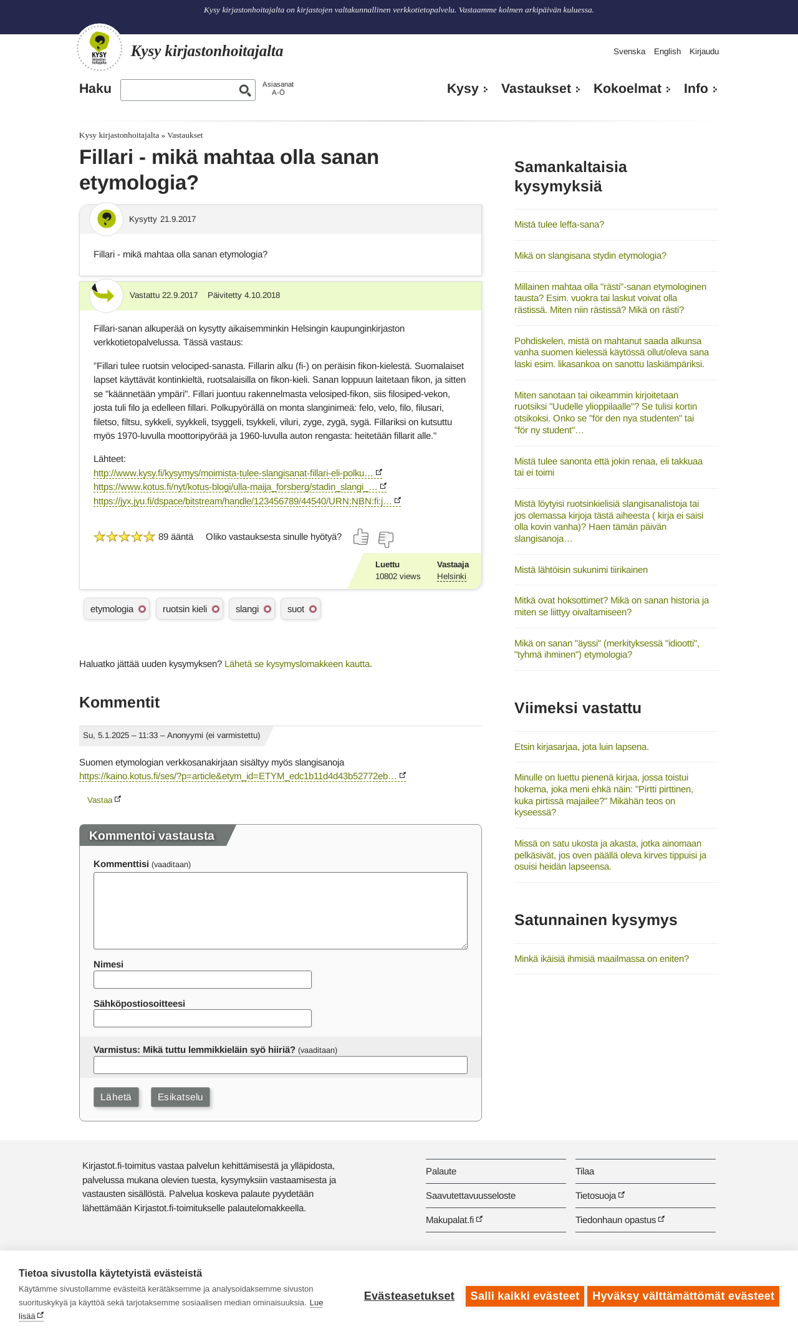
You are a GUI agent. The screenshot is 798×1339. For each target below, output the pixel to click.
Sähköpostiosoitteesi (139, 1003)
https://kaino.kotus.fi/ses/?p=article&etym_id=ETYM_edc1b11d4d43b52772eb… (238, 775)
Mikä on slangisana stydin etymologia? (590, 255)
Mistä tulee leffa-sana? (559, 224)
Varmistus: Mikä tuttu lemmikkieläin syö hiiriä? (195, 1049)
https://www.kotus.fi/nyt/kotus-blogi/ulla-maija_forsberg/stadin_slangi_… (236, 486)
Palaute (441, 1171)
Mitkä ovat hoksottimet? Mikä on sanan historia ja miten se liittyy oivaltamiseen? (611, 606)
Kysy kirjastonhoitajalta (119, 135)
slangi (247, 608)
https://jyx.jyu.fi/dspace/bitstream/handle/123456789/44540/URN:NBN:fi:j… (243, 501)
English (667, 51)
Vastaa (99, 800)
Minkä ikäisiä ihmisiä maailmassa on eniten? (601, 958)
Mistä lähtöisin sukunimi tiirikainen (581, 569)
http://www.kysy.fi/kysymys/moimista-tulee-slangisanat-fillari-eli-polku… (233, 473)
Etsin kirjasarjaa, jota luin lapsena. (581, 746)
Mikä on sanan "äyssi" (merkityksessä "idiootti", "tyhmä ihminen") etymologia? (606, 649)
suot (295, 608)
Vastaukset (536, 88)
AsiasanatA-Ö (278, 88)
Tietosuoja (595, 1195)
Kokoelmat (627, 88)
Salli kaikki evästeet (522, 1295)
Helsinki (451, 576)
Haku (95, 88)
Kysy (463, 88)
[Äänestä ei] (385, 540)
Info (696, 88)
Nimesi (108, 964)
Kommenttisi (121, 863)
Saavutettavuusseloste (471, 1195)
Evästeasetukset (406, 1295)
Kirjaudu (704, 51)
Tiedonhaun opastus (615, 1219)
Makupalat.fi (450, 1219)
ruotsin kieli (185, 608)
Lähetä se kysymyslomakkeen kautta (297, 663)
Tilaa (584, 1171)
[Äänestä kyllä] (361, 537)
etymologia (111, 608)
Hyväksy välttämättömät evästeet (683, 1295)
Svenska (629, 51)
